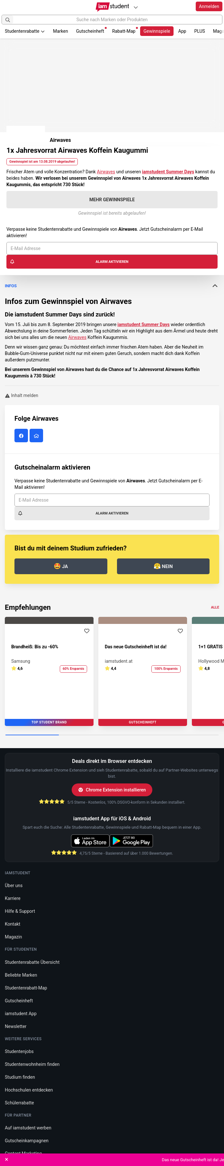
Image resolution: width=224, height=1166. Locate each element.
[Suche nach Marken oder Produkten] (112, 19)
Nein (163, 566)
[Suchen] (7, 19)
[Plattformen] (135, 7)
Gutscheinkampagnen (27, 1140)
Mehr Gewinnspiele (112, 199)
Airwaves (106, 171)
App (182, 31)
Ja (61, 566)
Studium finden (20, 1077)
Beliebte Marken (21, 975)
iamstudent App (21, 1013)
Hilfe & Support (20, 911)
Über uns (13, 885)
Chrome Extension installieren (112, 789)
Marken (60, 31)
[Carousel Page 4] (192, 735)
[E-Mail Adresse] (112, 248)
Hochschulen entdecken (29, 1090)
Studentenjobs (19, 1051)
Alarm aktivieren (69, 261)
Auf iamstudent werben (28, 1127)
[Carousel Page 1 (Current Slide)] (32, 735)
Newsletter (15, 1026)
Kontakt (12, 924)
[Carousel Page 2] (85, 735)
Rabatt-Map (125, 30)
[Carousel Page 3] (139, 735)
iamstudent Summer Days (144, 324)
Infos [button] (112, 285)
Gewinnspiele (156, 31)
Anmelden (209, 6)
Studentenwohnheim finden (32, 1064)
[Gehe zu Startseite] (112, 7)
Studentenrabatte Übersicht (32, 962)
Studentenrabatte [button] (25, 31)
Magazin (13, 936)
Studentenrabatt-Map (26, 987)
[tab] (112, 327)
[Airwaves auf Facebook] (22, 435)
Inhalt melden (21, 395)
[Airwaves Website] (37, 435)
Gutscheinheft (91, 30)
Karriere (13, 898)
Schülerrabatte (19, 1102)
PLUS (199, 31)
